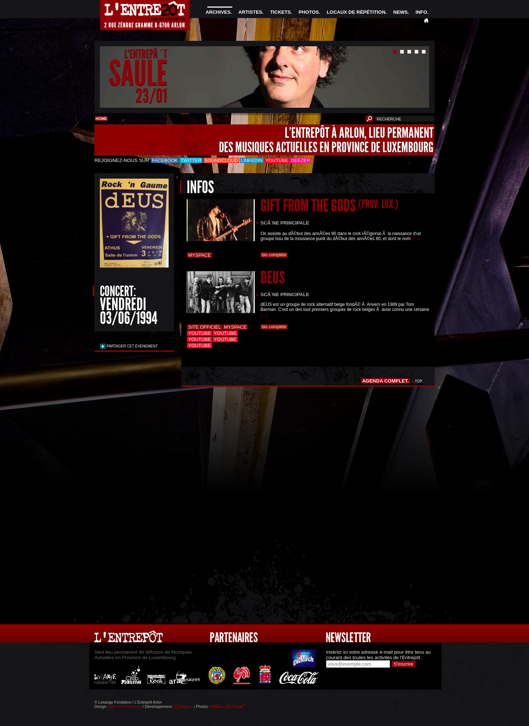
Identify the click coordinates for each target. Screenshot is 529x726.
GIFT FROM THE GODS (329, 205)
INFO (421, 12)
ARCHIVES (218, 12)
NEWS (400, 12)
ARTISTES (250, 12)
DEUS (273, 277)
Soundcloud (221, 160)
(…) (415, 238)
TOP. (419, 381)
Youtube (277, 160)
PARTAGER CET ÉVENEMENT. (132, 346)
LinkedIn (252, 160)
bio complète (274, 254)
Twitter (191, 160)
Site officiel (204, 327)
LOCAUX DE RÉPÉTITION (356, 12)
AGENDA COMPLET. (385, 381)
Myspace (199, 255)
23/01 (151, 95)
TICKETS (280, 12)
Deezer (300, 160)
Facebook (165, 160)
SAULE (138, 73)
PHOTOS (309, 12)
